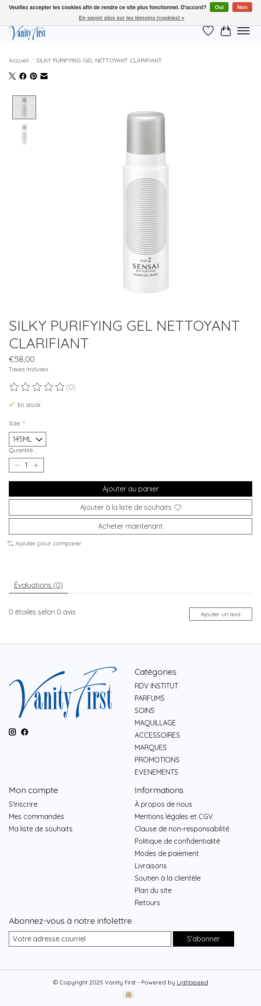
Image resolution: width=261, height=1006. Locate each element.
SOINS (144, 710)
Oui (219, 7)
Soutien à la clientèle (168, 878)
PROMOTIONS (157, 760)
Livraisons (151, 865)
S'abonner (203, 938)
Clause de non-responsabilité (182, 828)
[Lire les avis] (37, 387)
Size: (17, 423)
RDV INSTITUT (156, 686)
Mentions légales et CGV (174, 816)
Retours (147, 902)
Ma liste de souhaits (41, 828)
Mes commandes (36, 816)
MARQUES (151, 747)
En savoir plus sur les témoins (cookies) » (131, 18)
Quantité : (22, 450)
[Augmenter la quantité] (35, 465)
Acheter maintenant (130, 526)
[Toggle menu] (243, 31)
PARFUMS (150, 698)
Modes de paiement (167, 853)
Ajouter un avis (220, 614)
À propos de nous (163, 804)
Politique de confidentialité (177, 841)
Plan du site (153, 890)
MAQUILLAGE (155, 723)
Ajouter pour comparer (44, 543)
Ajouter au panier (131, 489)
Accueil (19, 60)
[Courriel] (90, 939)
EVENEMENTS (156, 772)
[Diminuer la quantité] (17, 465)
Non (242, 7)
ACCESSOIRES (157, 735)
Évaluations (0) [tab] (38, 585)
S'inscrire (23, 804)
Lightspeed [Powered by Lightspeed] (192, 982)
